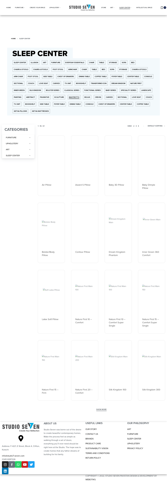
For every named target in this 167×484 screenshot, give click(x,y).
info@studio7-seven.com (13, 456)
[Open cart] (163, 7)
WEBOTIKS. (90, 479)
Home (13, 38)
